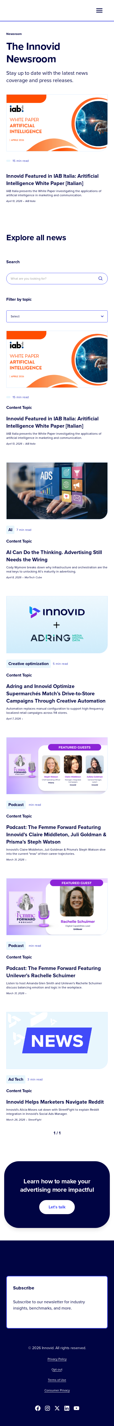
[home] (27, 10)
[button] (99, 10)
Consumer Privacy (57, 1390)
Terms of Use (57, 1380)
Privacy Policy (57, 1359)
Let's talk (57, 1207)
